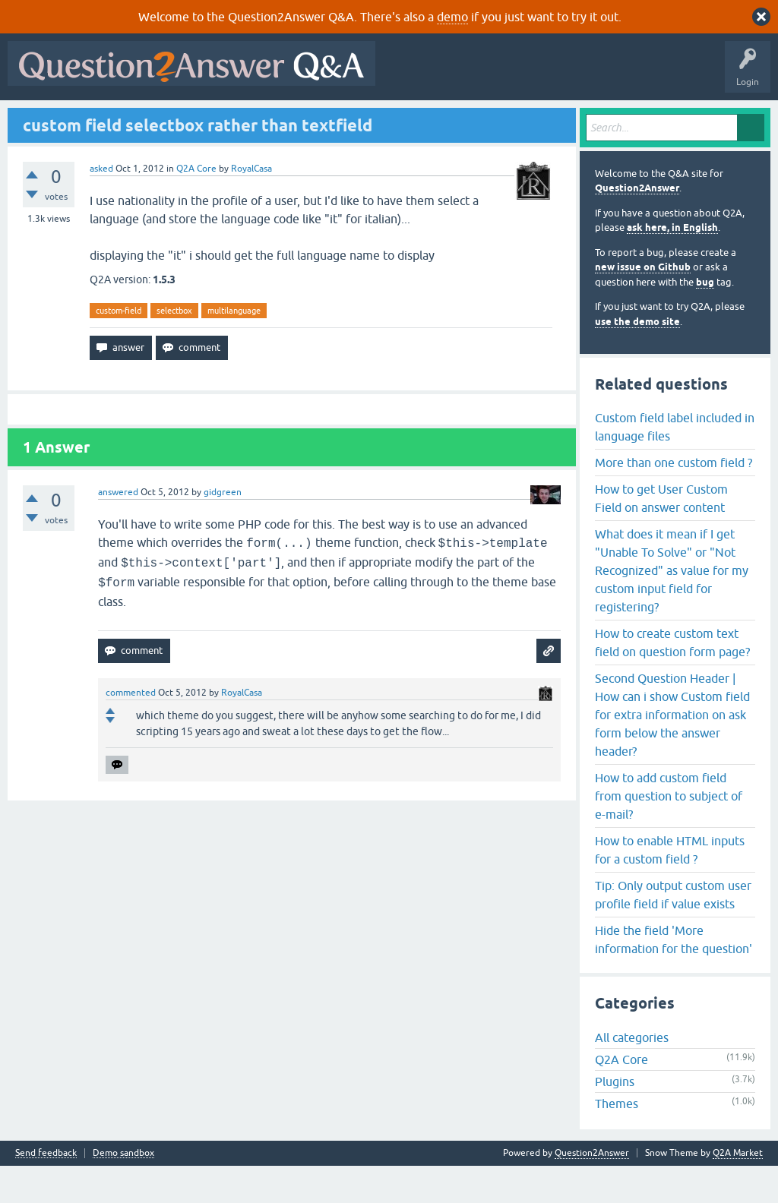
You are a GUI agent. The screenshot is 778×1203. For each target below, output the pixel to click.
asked (101, 205)
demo (452, 17)
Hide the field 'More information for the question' (673, 976)
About (480, 119)
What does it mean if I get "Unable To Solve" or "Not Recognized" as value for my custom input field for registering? (671, 607)
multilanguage (234, 347)
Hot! (152, 119)
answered (118, 529)
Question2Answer (637, 225)
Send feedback (46, 1190)
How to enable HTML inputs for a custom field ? (670, 886)
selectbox (174, 347)
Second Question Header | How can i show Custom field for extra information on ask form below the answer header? (672, 751)
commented (131, 730)
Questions (99, 119)
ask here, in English (672, 264)
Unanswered (210, 119)
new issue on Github (643, 304)
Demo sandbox (123, 1190)
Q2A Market (738, 1190)
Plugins (614, 1119)
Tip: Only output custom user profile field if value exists (673, 931)
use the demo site (637, 358)
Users (315, 119)
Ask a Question (379, 119)
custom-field (118, 347)
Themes (616, 1141)
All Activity (38, 119)
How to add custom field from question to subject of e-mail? (668, 832)
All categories (632, 1074)
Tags (268, 119)
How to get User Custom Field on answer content (661, 535)
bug (705, 318)
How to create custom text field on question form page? (672, 679)
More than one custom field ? (673, 499)
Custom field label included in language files (674, 463)
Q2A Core (196, 205)
